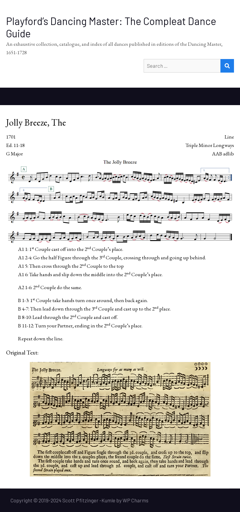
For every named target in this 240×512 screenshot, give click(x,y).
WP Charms (135, 500)
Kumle (108, 500)
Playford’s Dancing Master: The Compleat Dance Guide (111, 27)
